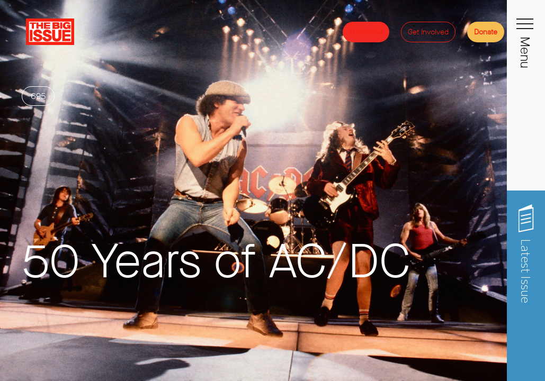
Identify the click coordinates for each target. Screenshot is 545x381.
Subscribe (366, 32)
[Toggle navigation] (526, 30)
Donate (485, 32)
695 (38, 134)
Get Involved (428, 32)
